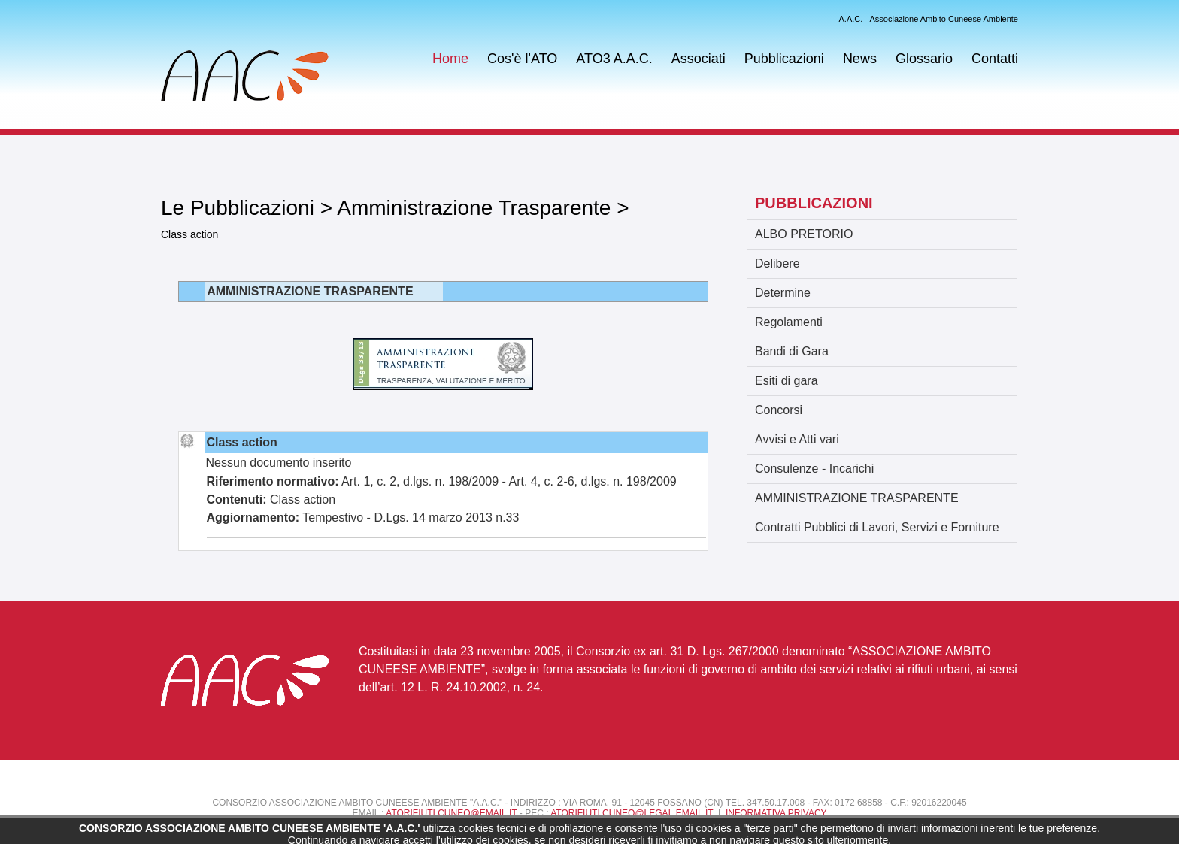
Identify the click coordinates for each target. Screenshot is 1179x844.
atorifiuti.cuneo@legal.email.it (631, 813)
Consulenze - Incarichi (814, 468)
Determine (783, 292)
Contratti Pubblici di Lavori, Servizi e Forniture (877, 527)
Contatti (994, 58)
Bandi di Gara (792, 351)
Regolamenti (789, 322)
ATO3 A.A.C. (614, 58)
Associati (698, 58)
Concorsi (778, 410)
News (860, 58)
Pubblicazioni (784, 58)
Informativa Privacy (776, 813)
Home (450, 58)
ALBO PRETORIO (804, 234)
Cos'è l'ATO (522, 58)
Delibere (777, 263)
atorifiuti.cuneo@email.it (451, 813)
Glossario (924, 58)
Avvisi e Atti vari (797, 439)
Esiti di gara (786, 380)
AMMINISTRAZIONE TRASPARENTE (857, 498)
